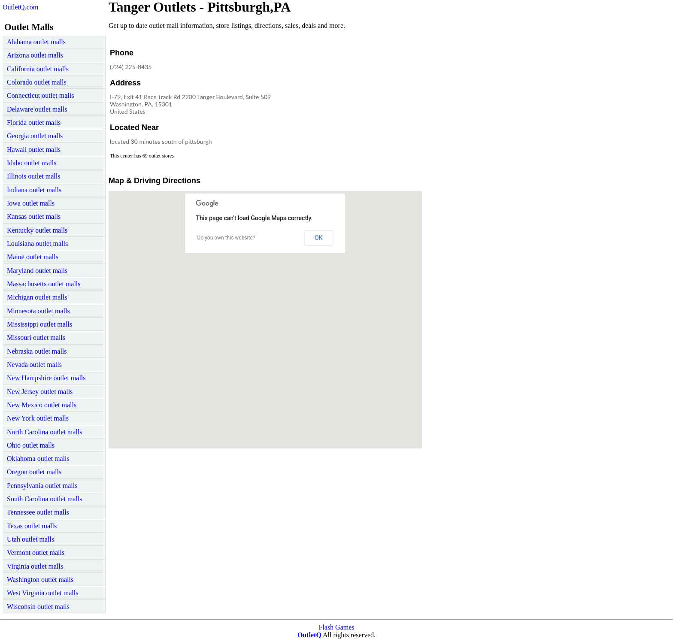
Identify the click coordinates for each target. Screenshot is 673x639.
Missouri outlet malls (36, 337)
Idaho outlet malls (32, 163)
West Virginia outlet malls (42, 593)
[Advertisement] (351, 100)
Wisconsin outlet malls (38, 606)
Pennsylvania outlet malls (42, 485)
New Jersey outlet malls (40, 391)
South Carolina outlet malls (44, 499)
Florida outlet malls (34, 122)
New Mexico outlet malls (41, 405)
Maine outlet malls (32, 256)
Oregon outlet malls (34, 471)
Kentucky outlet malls (37, 230)
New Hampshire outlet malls (46, 378)
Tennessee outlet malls (38, 512)
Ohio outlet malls (31, 445)
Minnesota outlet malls (38, 311)
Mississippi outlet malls (39, 324)
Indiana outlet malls (34, 190)
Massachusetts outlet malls (44, 284)
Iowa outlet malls (31, 203)
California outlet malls (38, 69)
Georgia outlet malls (35, 135)
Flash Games (336, 627)
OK (318, 237)
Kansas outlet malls (34, 216)
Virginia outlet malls (35, 566)
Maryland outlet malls (37, 270)
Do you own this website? (226, 238)
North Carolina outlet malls (44, 432)
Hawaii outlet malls (34, 149)
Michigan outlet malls (37, 297)
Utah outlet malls (30, 539)
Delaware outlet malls (37, 109)
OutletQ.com (20, 7)
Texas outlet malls (32, 526)
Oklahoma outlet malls (38, 458)
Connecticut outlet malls (40, 95)
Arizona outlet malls (35, 55)
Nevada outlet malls (34, 364)
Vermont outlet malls (35, 552)
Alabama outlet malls (36, 41)
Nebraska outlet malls (37, 351)
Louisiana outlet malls (37, 243)
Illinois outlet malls (33, 176)
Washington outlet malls (40, 579)
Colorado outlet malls (37, 82)
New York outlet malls (38, 418)
